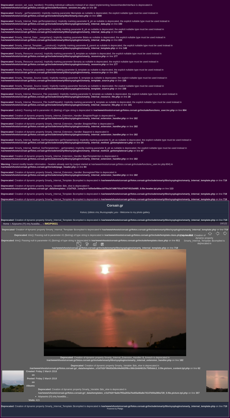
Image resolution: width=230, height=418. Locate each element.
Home (6, 223)
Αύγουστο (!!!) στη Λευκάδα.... (27, 223)
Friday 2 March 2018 (46, 371)
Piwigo (120, 409)
